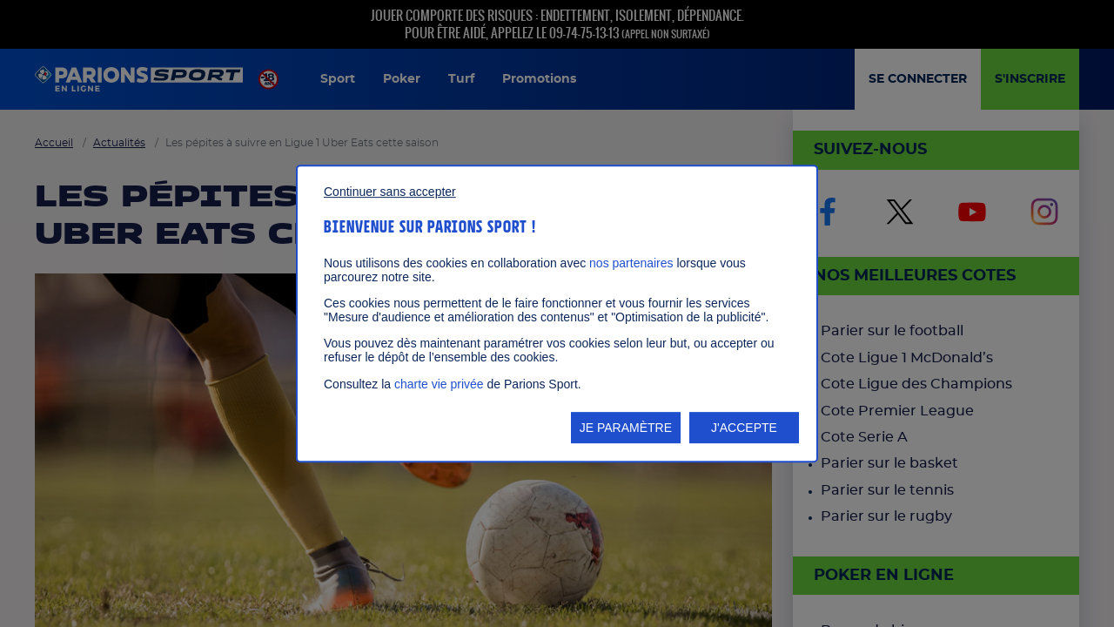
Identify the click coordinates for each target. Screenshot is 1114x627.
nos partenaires (631, 263)
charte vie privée (439, 384)
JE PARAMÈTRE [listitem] (626, 428)
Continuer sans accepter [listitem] (390, 192)
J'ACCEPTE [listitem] (744, 428)
